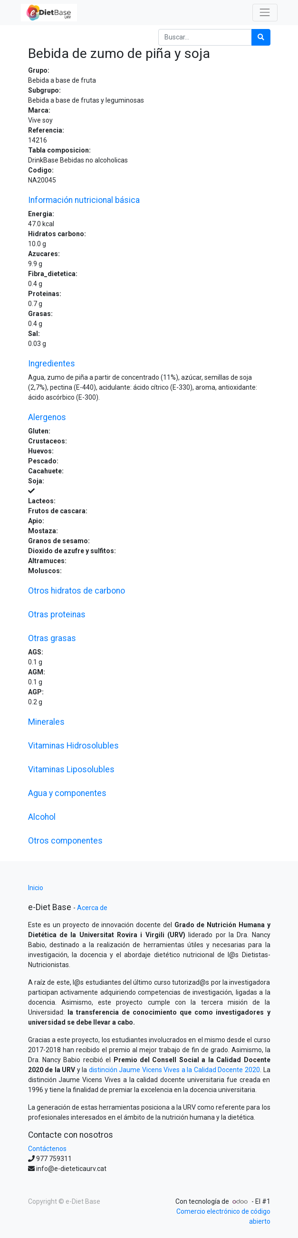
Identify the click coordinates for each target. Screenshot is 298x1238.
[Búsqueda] (260, 37)
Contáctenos (47, 1148)
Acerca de (92, 908)
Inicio (35, 888)
